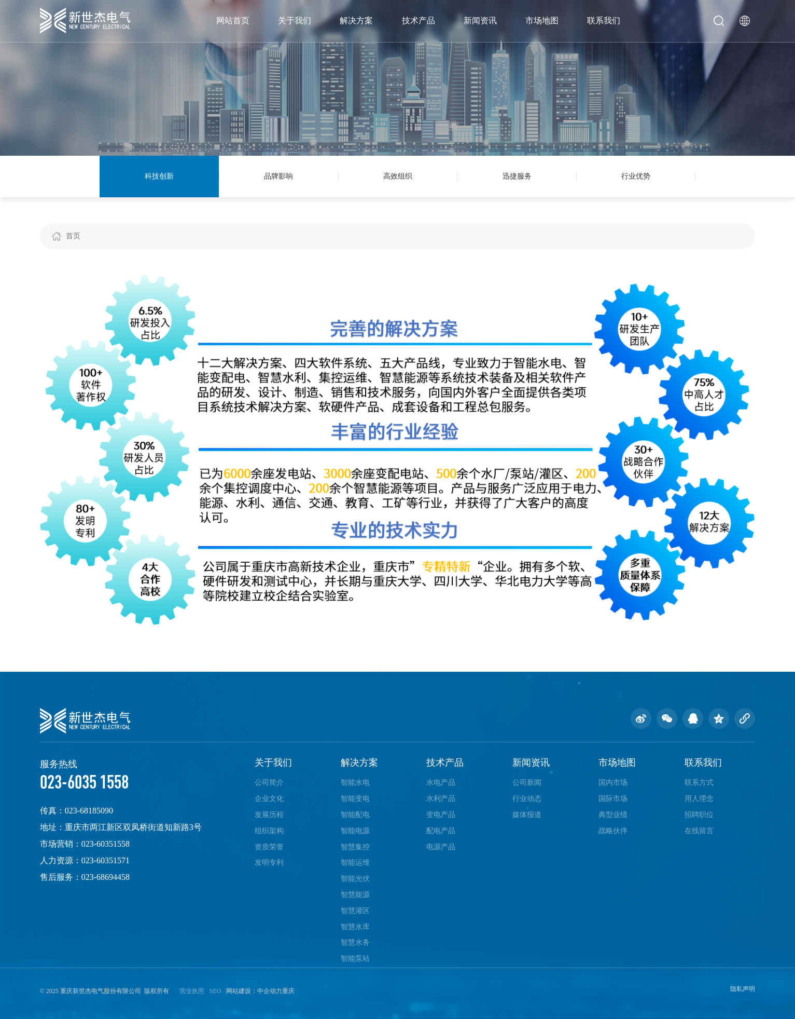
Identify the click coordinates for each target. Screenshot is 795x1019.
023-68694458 (105, 877)
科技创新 (159, 176)
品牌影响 (278, 176)
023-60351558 (105, 843)
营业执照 (191, 991)
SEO (215, 991)
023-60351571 (105, 860)
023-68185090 (89, 810)
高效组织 (397, 176)
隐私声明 (742, 989)
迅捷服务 (517, 176)
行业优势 (635, 176)
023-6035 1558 (84, 781)
